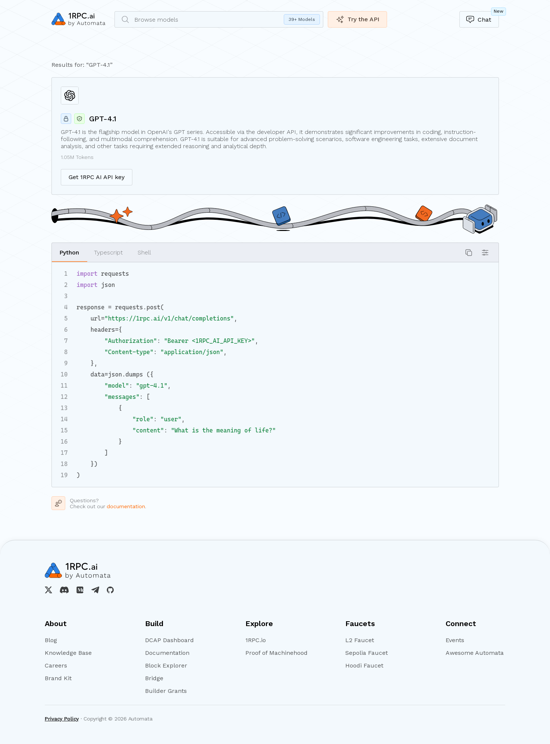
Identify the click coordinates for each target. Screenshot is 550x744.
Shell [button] (144, 252)
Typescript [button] (108, 252)
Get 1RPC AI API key (97, 177)
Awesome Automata (475, 653)
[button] (468, 252)
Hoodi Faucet (364, 665)
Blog (51, 640)
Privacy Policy (62, 719)
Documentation (167, 653)
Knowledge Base (68, 653)
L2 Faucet (359, 640)
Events (455, 640)
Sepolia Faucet (366, 653)
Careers (56, 665)
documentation (126, 506)
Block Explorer (166, 665)
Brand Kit (58, 678)
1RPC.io (255, 640)
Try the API (357, 19)
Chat (482, 17)
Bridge (154, 678)
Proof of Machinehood (275, 653)
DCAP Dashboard (169, 640)
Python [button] (69, 252)
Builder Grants (166, 691)
